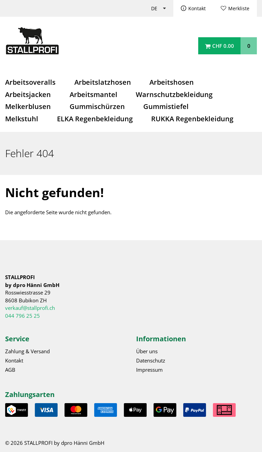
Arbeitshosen (171, 82)
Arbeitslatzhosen (102, 82)
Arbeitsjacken (28, 94)
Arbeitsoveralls (30, 82)
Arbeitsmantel (93, 94)
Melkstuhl (21, 118)
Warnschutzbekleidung (174, 94)
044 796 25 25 (22, 315)
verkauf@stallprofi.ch (30, 307)
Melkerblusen (28, 106)
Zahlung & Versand (27, 351)
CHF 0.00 (223, 45)
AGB (10, 369)
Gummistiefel (166, 106)
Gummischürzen (97, 106)
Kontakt (197, 8)
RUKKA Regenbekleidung (192, 118)
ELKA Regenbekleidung (95, 118)
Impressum (149, 369)
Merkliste (238, 8)
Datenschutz (150, 360)
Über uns (147, 351)
